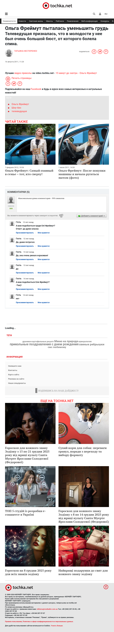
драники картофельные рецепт (38, 342)
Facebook (36, 89)
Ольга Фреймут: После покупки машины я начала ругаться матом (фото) (81, 174)
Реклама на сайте (16, 379)
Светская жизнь (36, 21)
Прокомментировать (25, 233)
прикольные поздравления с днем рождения (44, 344)
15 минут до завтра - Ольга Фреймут (76, 73)
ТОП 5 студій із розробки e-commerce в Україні (25, 512)
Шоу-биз (16, 107)
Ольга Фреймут (20, 104)
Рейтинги (60, 21)
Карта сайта (13, 374)
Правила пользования (13, 622)
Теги (9, 335)
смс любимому (57, 347)
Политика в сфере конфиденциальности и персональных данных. (48, 622)
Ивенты (49, 21)
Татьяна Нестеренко (25, 51)
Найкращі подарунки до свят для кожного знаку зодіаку (83, 572)
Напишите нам (14, 366)
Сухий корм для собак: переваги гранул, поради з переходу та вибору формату (82, 451)
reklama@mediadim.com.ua (47, 609)
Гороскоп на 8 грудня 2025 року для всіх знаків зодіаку (28, 572)
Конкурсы (105, 21)
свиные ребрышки (91, 344)
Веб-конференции (89, 21)
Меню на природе (66, 341)
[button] (100, 14)
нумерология (85, 342)
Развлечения (73, 21)
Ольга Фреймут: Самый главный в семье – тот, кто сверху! (29, 172)
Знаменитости (9, 21)
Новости (22, 21)
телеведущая (19, 111)
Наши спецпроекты (17, 383)
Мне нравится (44, 233)
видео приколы (23, 73)
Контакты (12, 370)
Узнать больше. (57, 626)
